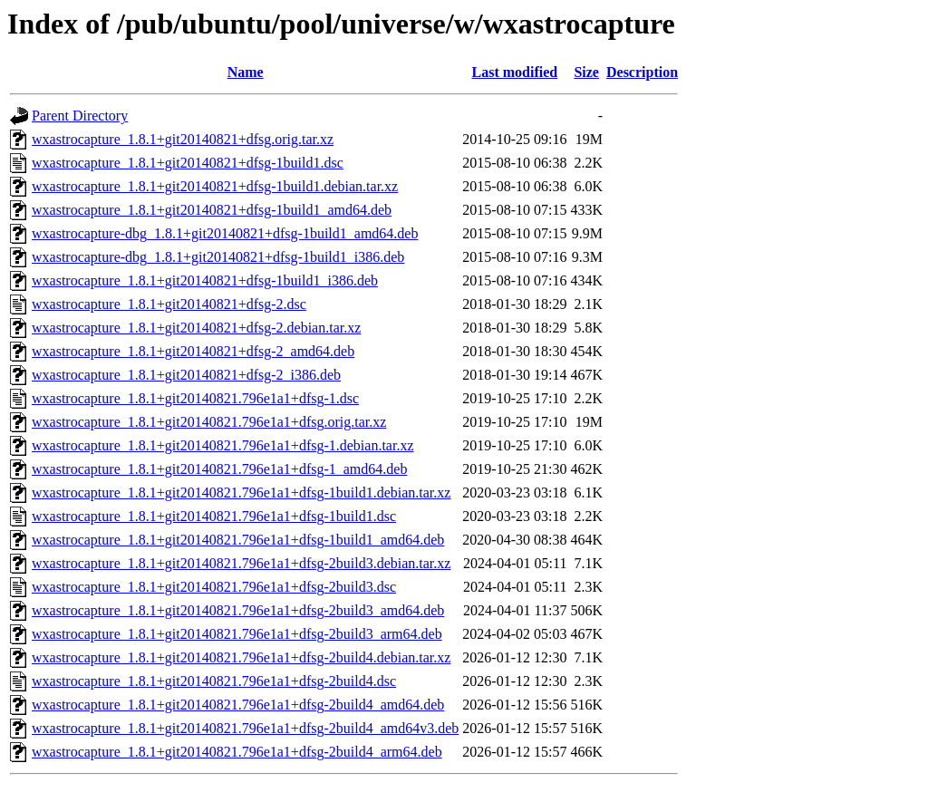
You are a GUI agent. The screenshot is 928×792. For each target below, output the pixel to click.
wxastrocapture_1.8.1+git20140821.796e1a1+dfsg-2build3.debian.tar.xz (241, 563)
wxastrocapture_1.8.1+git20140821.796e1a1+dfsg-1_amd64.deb (219, 469)
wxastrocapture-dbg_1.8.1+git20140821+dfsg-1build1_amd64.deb (225, 233)
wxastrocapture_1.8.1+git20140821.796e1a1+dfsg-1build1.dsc (214, 516)
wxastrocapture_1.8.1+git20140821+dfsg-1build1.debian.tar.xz (215, 186)
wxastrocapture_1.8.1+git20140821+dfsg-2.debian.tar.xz (196, 327)
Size (586, 72)
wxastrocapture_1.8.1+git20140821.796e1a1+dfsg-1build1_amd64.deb (238, 539)
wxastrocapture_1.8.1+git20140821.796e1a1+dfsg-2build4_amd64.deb (238, 704)
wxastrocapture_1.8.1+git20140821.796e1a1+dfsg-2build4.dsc (214, 681)
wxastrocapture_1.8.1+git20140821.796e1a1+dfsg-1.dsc (195, 398)
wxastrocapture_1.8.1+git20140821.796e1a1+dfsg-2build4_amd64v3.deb (245, 728)
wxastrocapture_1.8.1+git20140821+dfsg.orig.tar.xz (183, 139)
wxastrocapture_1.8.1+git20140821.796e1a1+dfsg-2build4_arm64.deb (237, 751)
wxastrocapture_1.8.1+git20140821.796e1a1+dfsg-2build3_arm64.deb (237, 634)
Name (245, 72)
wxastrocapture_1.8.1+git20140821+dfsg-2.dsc (169, 304)
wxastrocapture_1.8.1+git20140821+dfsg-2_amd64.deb (193, 351)
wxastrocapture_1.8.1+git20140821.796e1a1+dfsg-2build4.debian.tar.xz (241, 657)
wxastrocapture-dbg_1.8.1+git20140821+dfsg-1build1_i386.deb (218, 257)
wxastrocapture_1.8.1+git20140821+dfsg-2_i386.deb (186, 374)
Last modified (515, 72)
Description (642, 72)
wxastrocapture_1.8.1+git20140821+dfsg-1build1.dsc (187, 162)
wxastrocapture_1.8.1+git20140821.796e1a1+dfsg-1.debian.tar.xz (223, 445)
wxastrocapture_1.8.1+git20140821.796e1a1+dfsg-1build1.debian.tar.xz (241, 492)
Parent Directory (80, 115)
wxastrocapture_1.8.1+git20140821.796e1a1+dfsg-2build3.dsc (214, 586)
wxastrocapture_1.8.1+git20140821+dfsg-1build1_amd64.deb (212, 209)
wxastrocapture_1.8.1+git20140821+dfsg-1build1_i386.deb (205, 280)
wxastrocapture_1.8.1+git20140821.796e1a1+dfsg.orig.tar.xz (209, 422)
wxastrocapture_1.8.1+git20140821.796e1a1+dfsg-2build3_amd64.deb (238, 610)
